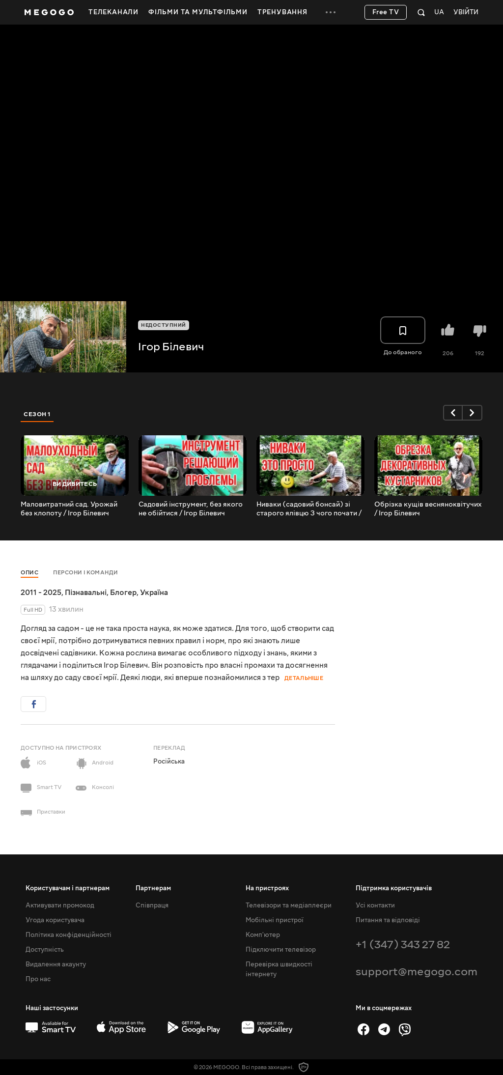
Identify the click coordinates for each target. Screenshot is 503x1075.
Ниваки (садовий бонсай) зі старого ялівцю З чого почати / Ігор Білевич (309, 509)
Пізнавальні (86, 592)
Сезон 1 (37, 414)
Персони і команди (85, 572)
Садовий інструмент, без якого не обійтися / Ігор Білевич (191, 509)
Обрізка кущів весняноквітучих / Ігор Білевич (428, 509)
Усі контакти (375, 905)
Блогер (123, 592)
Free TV (385, 12)
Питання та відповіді (388, 920)
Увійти (465, 12)
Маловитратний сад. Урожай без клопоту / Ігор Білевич (69, 509)
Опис (29, 572)
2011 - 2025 (41, 592)
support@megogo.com (416, 971)
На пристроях (267, 888)
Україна (154, 592)
